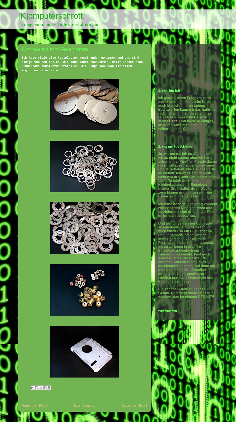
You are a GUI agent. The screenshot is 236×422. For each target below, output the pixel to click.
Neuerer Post (35, 406)
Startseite (85, 406)
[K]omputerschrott (50, 15)
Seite (173, 121)
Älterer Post (135, 406)
